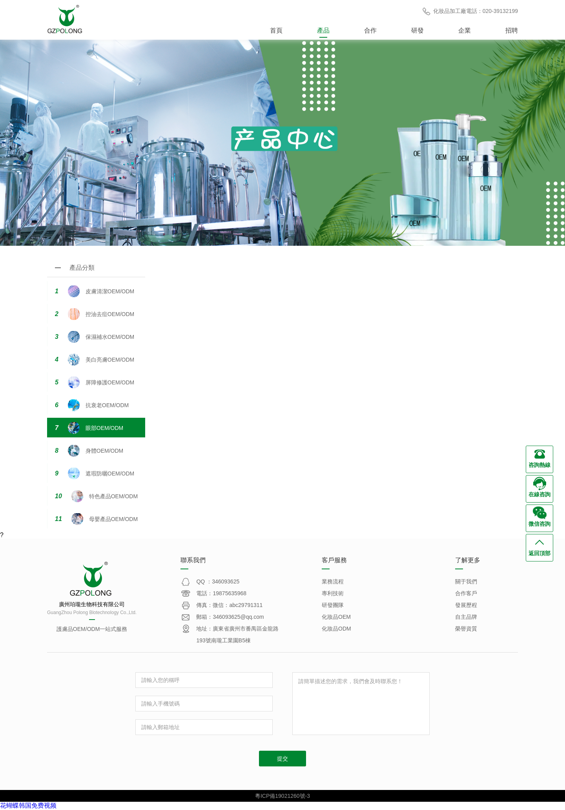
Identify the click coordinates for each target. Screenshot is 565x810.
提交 (282, 758)
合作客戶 (466, 593)
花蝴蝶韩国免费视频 (28, 805)
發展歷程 (466, 605)
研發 (417, 30)
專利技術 (333, 593)
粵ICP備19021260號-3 (282, 796)
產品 (323, 30)
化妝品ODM (336, 628)
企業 (464, 30)
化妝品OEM (336, 617)
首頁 (276, 30)
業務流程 (333, 581)
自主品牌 (466, 617)
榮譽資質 (466, 628)
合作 (370, 30)
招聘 (511, 30)
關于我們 (466, 581)
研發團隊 (333, 605)
